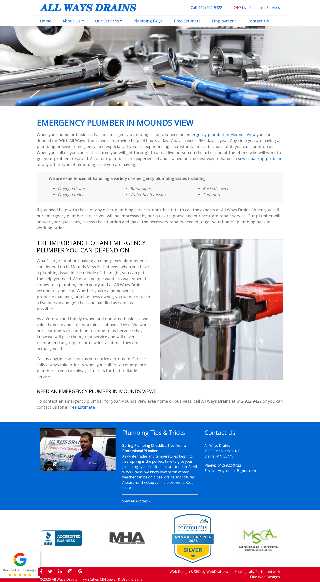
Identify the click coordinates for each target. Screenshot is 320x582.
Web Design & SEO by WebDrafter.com (202, 571)
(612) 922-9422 (210, 7)
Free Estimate (81, 407)
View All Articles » (136, 501)
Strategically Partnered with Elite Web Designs (257, 574)
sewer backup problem (260, 158)
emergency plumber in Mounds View (221, 134)
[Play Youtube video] (78, 449)
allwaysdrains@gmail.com (235, 470)
